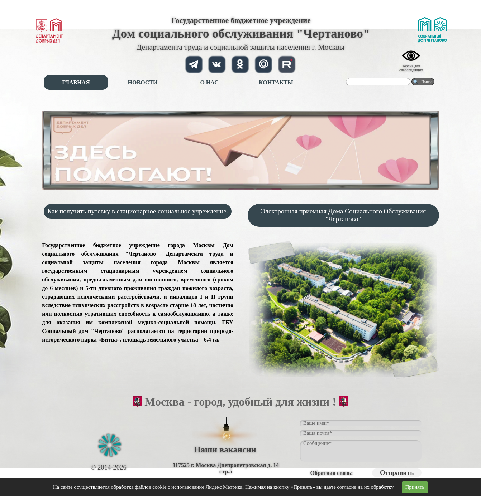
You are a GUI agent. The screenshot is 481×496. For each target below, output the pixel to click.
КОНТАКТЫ (276, 82)
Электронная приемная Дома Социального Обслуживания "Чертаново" (343, 215)
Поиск (426, 82)
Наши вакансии (225, 449)
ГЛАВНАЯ (76, 82)
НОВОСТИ (143, 82)
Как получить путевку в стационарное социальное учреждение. (137, 211)
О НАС (209, 82)
